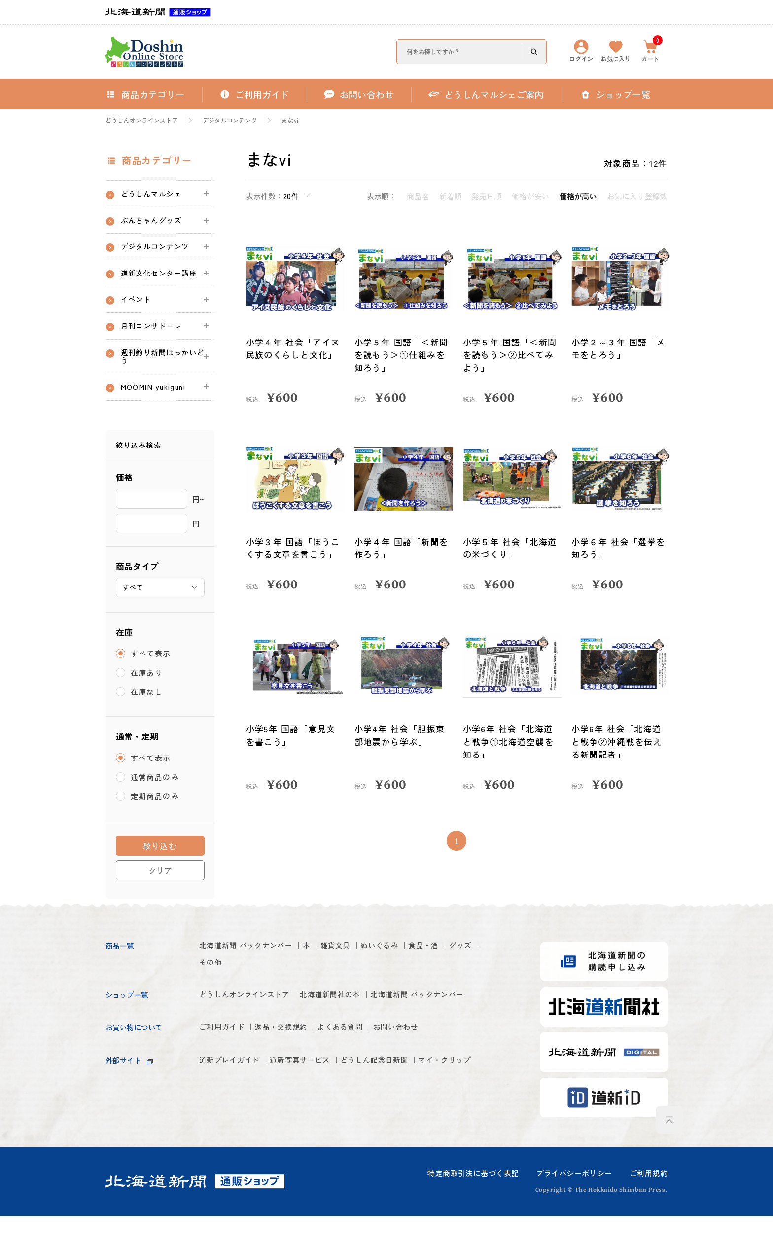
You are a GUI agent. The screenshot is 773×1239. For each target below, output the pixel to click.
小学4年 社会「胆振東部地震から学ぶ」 (400, 735)
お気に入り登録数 (637, 196)
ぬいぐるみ (418, 969)
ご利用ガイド (226, 1071)
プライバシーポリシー (574, 1196)
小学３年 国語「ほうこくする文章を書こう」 (294, 547)
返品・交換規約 (298, 1071)
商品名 (418, 196)
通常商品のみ (155, 801)
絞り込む (159, 870)
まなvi (289, 120)
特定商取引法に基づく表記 (473, 1196)
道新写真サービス (320, 1105)
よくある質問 (370, 1071)
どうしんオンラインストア (141, 120)
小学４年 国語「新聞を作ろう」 (402, 547)
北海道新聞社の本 (357, 1020)
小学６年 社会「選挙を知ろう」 (619, 547)
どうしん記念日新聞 (411, 1105)
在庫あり (147, 696)
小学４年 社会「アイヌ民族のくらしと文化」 (294, 348)
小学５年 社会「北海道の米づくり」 (511, 547)
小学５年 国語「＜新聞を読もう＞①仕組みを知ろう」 (402, 355)
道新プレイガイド (235, 1105)
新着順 (450, 196)
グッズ (213, 987)
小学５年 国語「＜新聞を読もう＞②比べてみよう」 (511, 355)
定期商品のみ (155, 820)
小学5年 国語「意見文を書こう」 (291, 735)
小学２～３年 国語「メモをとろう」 (619, 348)
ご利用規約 (649, 1196)
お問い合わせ (437, 1071)
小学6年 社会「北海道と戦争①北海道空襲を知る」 (509, 741)
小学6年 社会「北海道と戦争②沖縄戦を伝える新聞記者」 (617, 741)
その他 (253, 987)
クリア (160, 894)
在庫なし (147, 716)
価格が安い (531, 196)
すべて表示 (151, 677)
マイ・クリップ (231, 1124)
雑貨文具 (364, 969)
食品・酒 (471, 969)
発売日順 (487, 196)
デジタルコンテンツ (230, 120)
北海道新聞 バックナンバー (255, 969)
